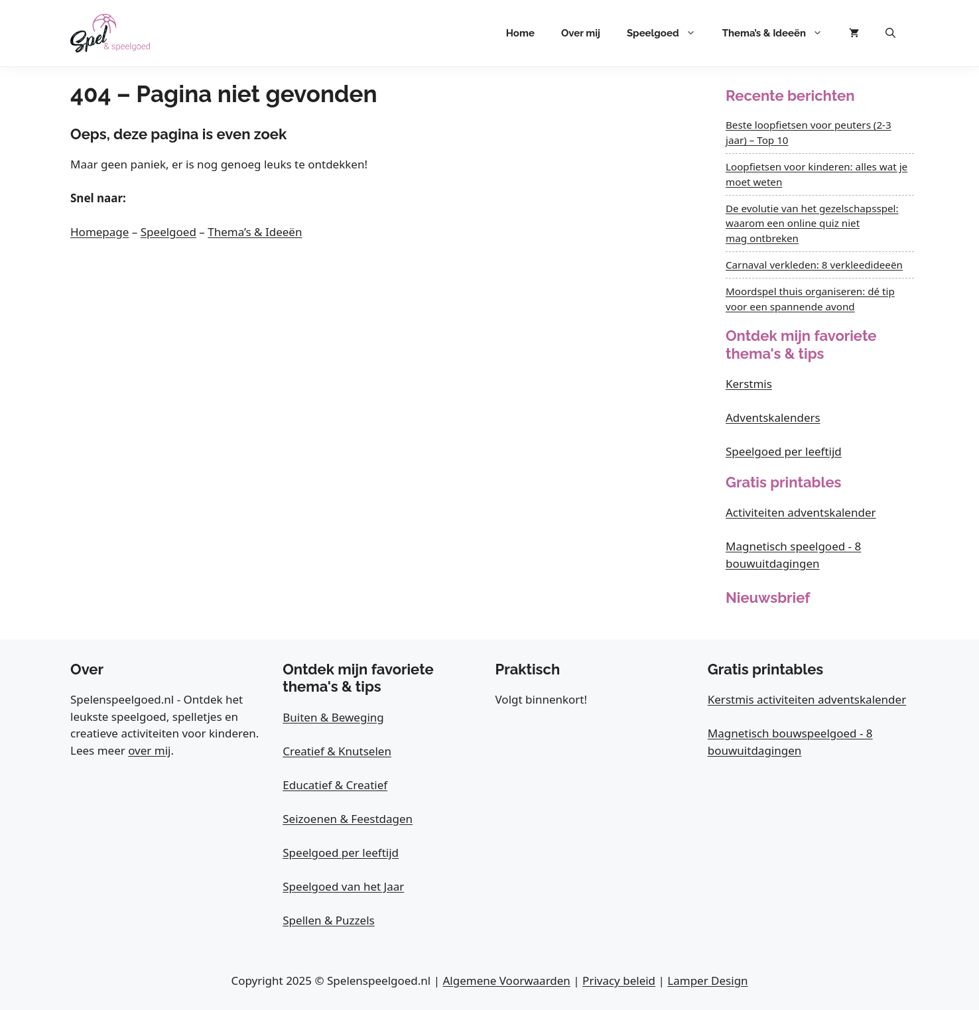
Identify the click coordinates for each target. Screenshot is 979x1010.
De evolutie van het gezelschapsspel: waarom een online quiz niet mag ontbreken (812, 223)
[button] (890, 33)
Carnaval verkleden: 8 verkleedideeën (814, 264)
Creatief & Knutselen (337, 751)
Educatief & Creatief (335, 784)
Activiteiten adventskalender (801, 512)
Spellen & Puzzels (328, 920)
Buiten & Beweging (333, 717)
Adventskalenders (773, 417)
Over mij (580, 33)
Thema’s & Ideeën (779, 33)
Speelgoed (668, 33)
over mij (149, 750)
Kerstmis (749, 383)
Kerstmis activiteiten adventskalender (807, 699)
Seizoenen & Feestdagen (348, 818)
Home (520, 33)
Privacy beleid (618, 980)
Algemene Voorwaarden (506, 980)
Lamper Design (707, 980)
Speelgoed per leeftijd (784, 451)
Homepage (99, 231)
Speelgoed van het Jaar (343, 886)
